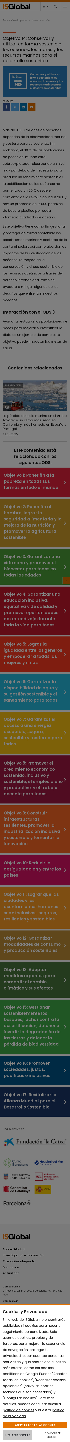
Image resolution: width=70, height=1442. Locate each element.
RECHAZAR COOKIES (17, 1435)
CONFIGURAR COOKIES (52, 1435)
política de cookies (18, 1410)
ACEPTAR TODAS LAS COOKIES (35, 1425)
